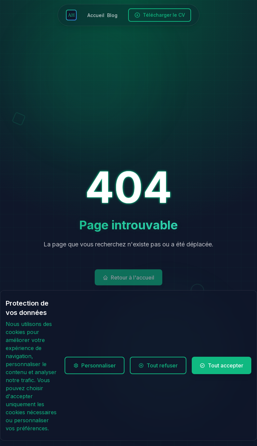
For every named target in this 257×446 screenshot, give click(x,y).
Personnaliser (94, 365)
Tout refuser (158, 365)
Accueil (95, 15)
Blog (112, 15)
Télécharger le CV (159, 15)
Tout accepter (221, 365)
